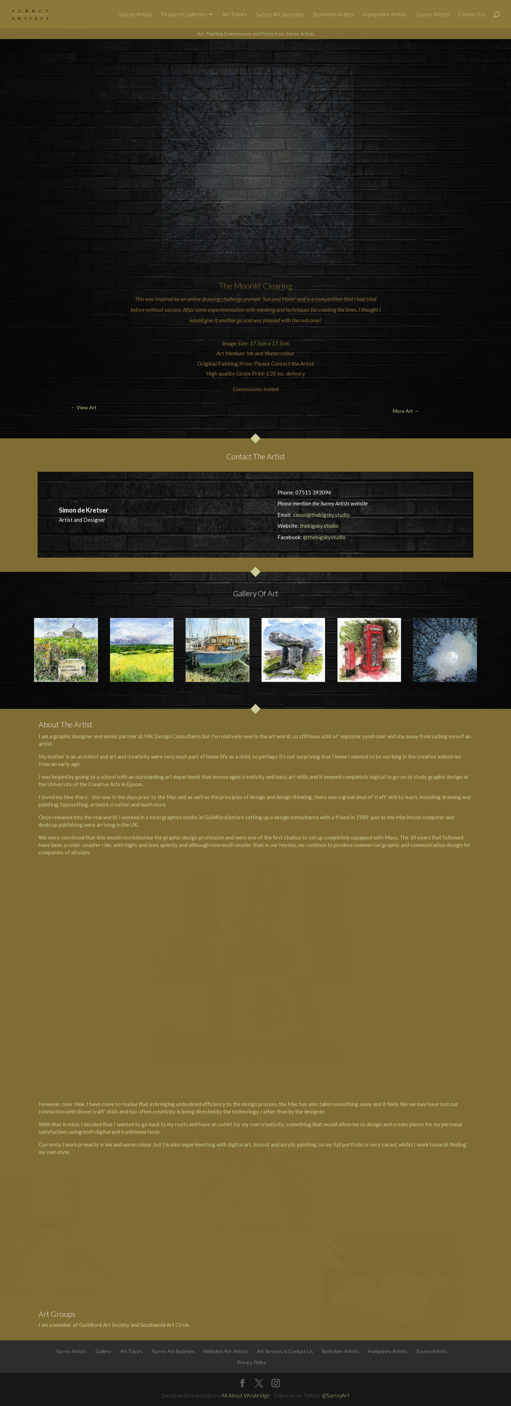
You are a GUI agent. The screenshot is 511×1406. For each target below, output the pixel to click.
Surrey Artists (135, 14)
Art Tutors (234, 14)
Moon (244, 286)
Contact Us (471, 14)
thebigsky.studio (319, 526)
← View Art (41, 56)
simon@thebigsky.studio (321, 514)
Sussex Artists (432, 14)
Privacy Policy (251, 1362)
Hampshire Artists (385, 14)
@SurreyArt (336, 1395)
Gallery (103, 1351)
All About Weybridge (245, 1395)
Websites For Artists (225, 1351)
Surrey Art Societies (280, 14)
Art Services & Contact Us (285, 1351)
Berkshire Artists (333, 14)
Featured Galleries (183, 14)
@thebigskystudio (324, 537)
